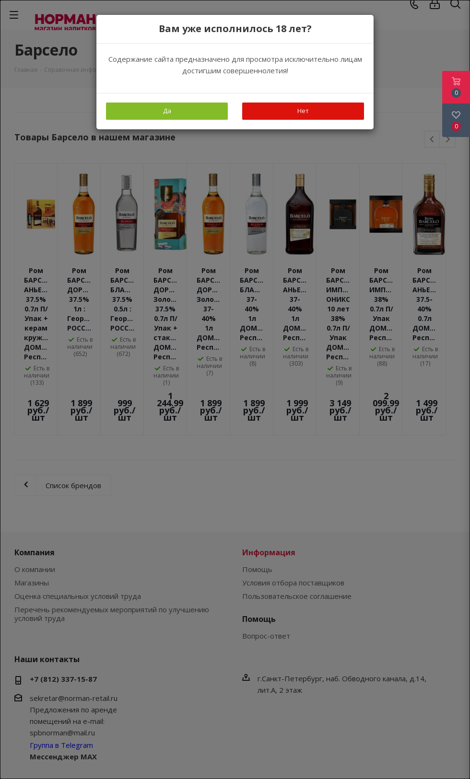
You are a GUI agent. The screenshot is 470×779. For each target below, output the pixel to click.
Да (167, 110)
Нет (303, 110)
